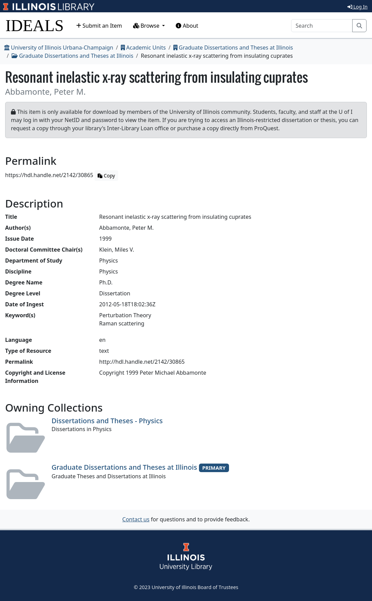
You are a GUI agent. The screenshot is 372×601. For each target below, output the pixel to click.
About (187, 25)
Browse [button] (147, 25)
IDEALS (34, 25)
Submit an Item (99, 25)
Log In (357, 6)
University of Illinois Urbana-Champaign (58, 47)
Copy (106, 175)
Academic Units (143, 47)
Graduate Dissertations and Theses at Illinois (233, 47)
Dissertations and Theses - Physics (107, 420)
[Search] (322, 25)
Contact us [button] (135, 519)
